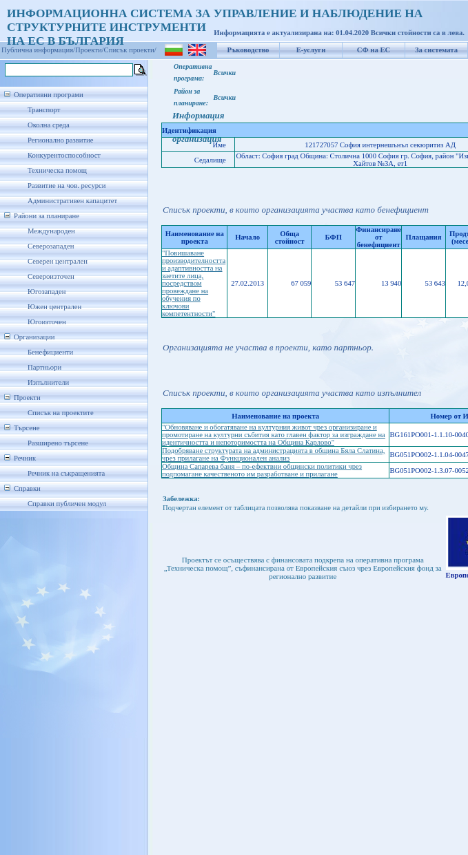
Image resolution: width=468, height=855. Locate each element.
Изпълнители (48, 382)
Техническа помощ (57, 170)
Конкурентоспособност (64, 155)
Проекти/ (89, 50)
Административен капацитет (72, 200)
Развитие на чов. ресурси (67, 185)
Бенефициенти (50, 352)
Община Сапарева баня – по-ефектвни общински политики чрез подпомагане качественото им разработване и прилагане (262, 470)
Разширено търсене (58, 443)
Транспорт (44, 110)
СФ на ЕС (373, 50)
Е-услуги (311, 50)
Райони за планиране (46, 216)
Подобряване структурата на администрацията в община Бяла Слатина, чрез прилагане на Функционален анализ (273, 454)
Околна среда (49, 125)
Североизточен (51, 276)
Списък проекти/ (130, 50)
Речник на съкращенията (66, 473)
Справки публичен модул (67, 503)
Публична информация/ (38, 50)
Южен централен (54, 306)
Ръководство (248, 50)
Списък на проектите (61, 412)
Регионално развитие (61, 140)
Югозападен (46, 291)
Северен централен (58, 261)
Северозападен (51, 246)
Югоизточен (47, 322)
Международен (51, 231)
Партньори (44, 367)
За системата (436, 50)
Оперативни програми (48, 94)
